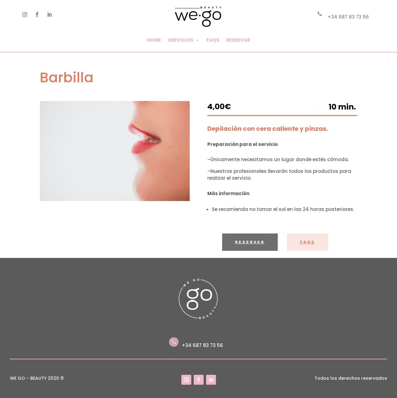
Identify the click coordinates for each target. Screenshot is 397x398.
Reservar (238, 40)
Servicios (180, 40)
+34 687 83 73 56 (348, 17)
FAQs (212, 40)
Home (154, 40)
